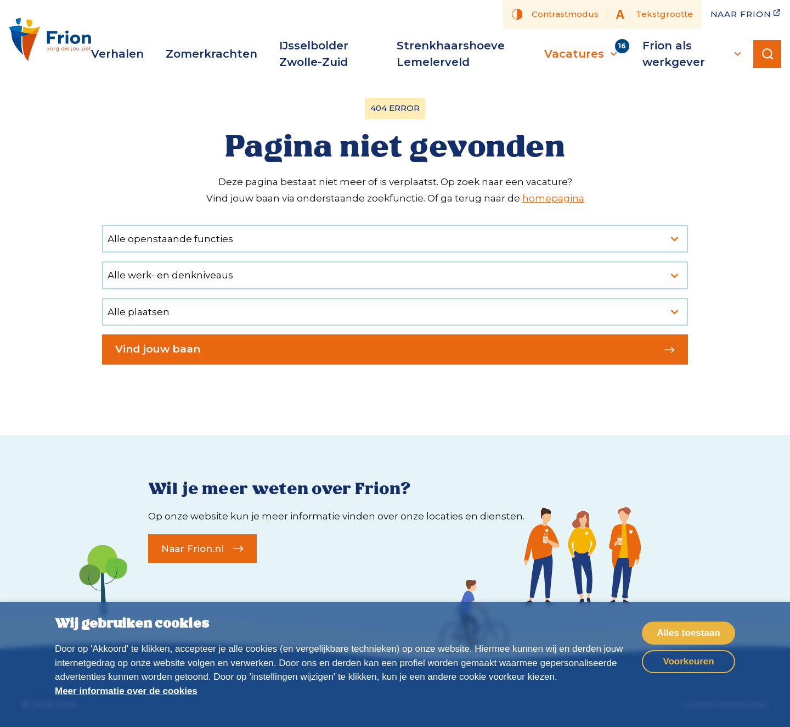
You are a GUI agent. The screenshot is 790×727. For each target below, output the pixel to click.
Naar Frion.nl (202, 548)
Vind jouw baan (395, 349)
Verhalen (117, 53)
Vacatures (582, 53)
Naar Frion (746, 13)
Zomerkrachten (211, 53)
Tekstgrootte (654, 14)
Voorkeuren (688, 661)
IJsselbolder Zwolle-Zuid (313, 54)
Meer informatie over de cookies (126, 691)
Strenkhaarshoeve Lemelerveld (451, 54)
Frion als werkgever (693, 54)
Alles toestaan (688, 633)
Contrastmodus (555, 14)
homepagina (553, 198)
